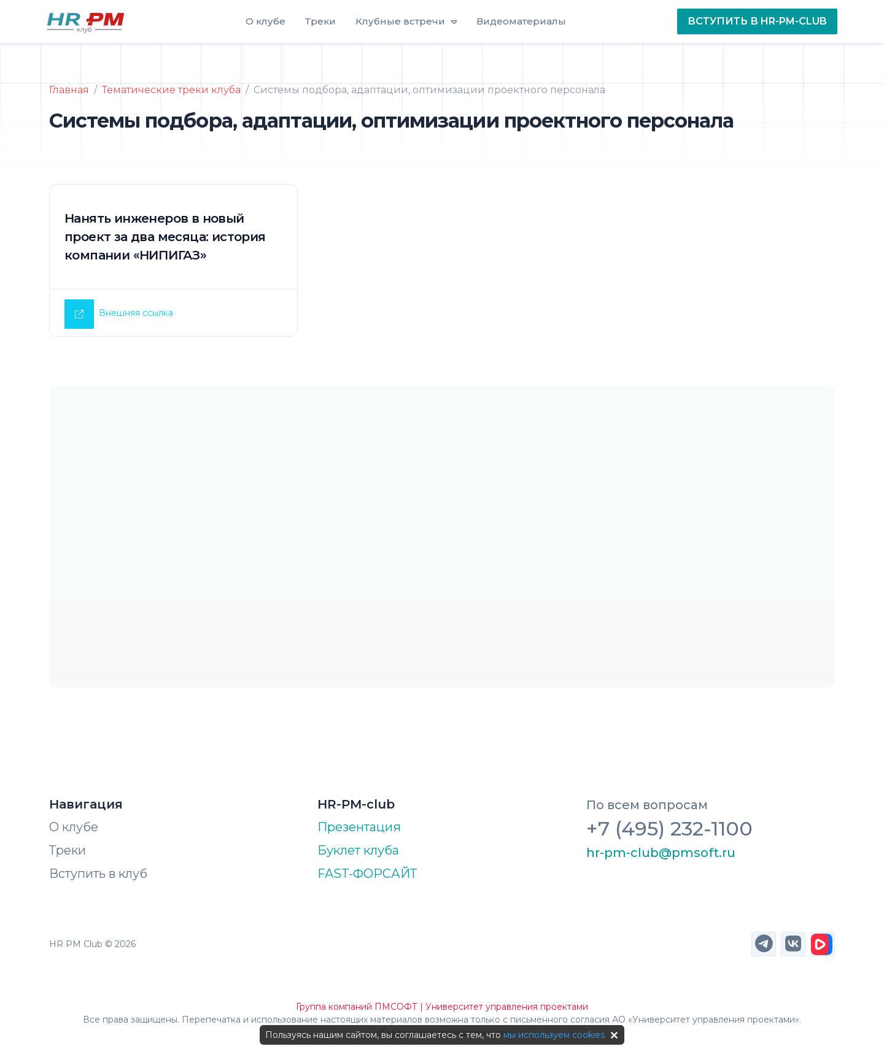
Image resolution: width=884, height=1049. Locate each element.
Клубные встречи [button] (400, 21)
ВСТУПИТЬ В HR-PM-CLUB (757, 21)
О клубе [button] (265, 21)
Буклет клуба (358, 850)
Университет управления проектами (506, 1006)
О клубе (73, 827)
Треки (67, 850)
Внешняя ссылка (136, 312)
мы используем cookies (554, 1034)
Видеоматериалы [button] (521, 21)
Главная (69, 90)
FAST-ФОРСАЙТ (367, 873)
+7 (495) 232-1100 (669, 828)
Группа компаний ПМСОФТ (356, 1006)
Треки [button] (320, 21)
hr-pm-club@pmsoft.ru (660, 852)
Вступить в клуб (98, 873)
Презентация (359, 827)
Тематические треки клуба (171, 90)
